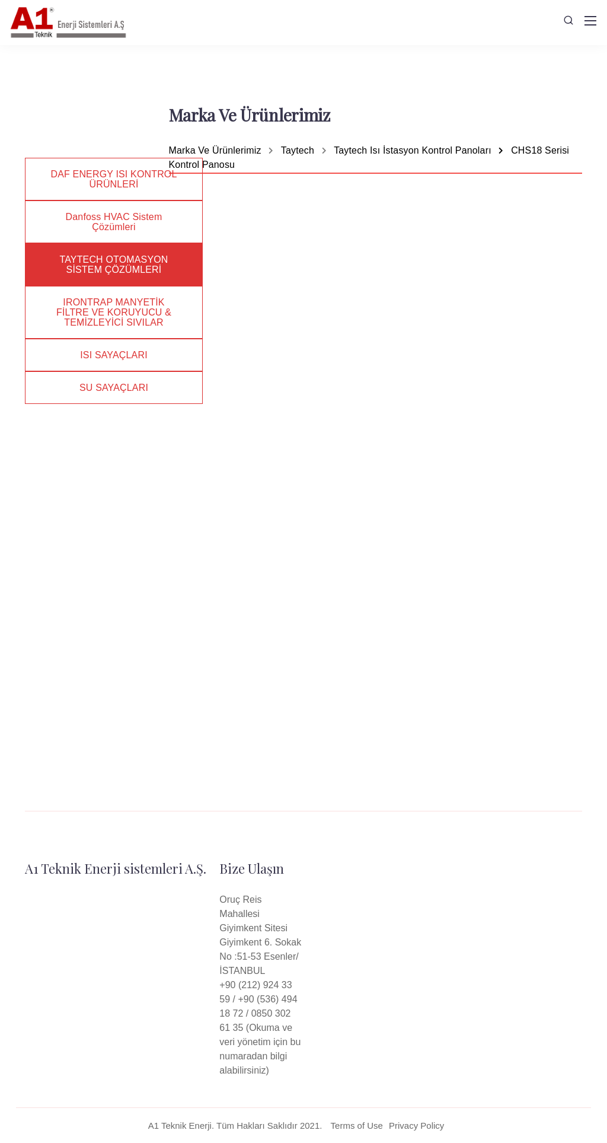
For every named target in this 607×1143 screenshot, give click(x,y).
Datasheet (478, 634)
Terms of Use (357, 1125)
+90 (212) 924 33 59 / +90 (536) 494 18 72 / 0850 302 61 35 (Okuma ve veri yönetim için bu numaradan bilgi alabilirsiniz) (260, 1027)
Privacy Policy (416, 1125)
